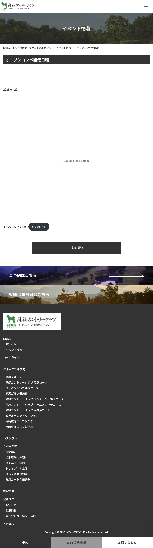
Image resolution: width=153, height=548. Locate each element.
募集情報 (11, 510)
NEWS (7, 338)
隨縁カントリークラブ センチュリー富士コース (35, 399)
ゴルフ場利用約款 (17, 474)
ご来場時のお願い (17, 457)
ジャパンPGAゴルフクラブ (22, 388)
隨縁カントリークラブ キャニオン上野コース (33, 405)
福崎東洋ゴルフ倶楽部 (19, 421)
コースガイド (11, 357)
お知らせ (11, 344)
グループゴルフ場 (14, 369)
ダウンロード (39, 226)
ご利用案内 (10, 446)
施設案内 (8, 491)
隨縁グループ (14, 377)
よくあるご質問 (15, 463)
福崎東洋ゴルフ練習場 (19, 427)
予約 (25, 542)
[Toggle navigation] (146, 6)
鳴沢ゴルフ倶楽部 (17, 393)
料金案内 (11, 452)
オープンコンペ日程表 (15, 226)
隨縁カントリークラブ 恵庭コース (26, 382)
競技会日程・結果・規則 (21, 516)
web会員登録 (77, 542)
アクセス (8, 523)
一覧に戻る (76, 247)
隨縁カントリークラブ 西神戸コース (28, 410)
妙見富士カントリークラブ (22, 416)
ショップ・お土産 (17, 468)
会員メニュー (11, 499)
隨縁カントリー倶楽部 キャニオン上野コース (28, 47)
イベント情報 (64, 47)
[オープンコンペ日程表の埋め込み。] (76, 161)
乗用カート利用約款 (18, 479)
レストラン (10, 438)
